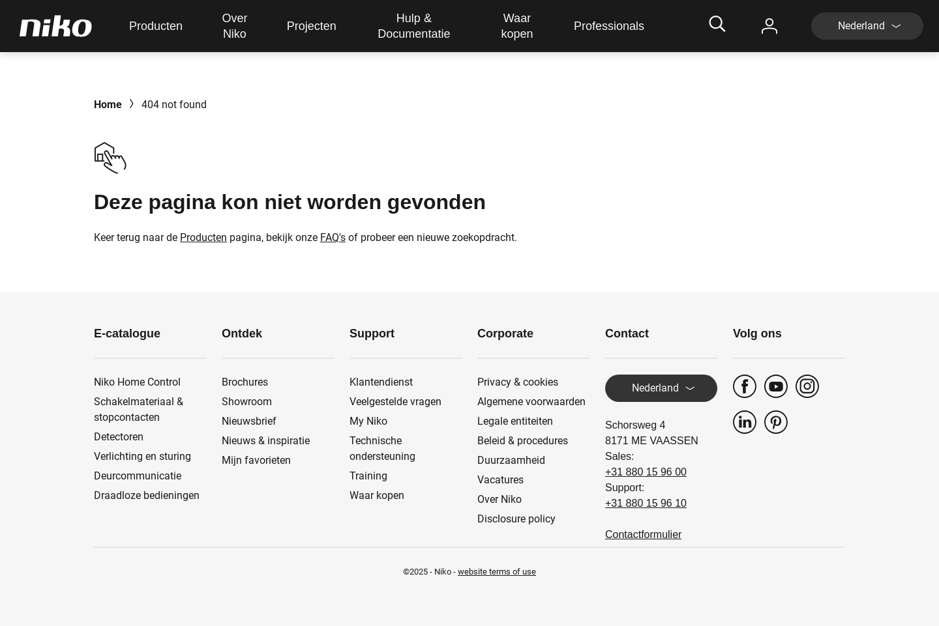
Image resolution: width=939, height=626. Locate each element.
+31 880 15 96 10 (646, 503)
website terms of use (497, 571)
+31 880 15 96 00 (646, 471)
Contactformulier (643, 534)
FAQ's (333, 237)
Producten (203, 237)
